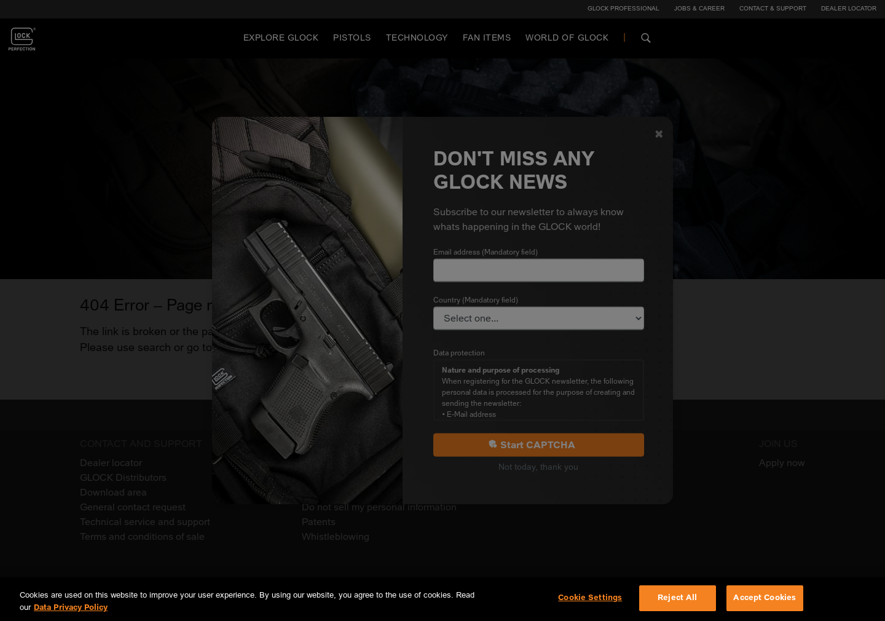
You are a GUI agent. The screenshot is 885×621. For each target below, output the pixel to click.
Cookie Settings (590, 598)
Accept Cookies (764, 598)
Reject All (677, 598)
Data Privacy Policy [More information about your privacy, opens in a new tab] (71, 607)
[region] (442, 599)
